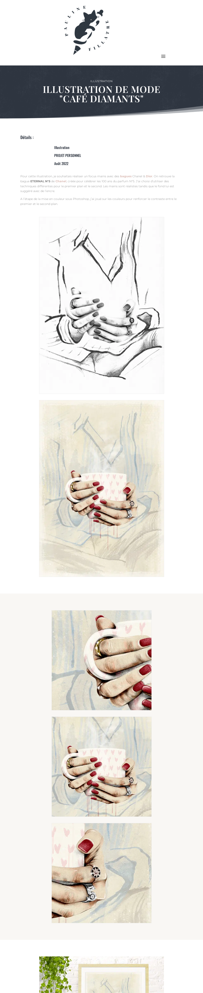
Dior (149, 176)
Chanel (60, 181)
